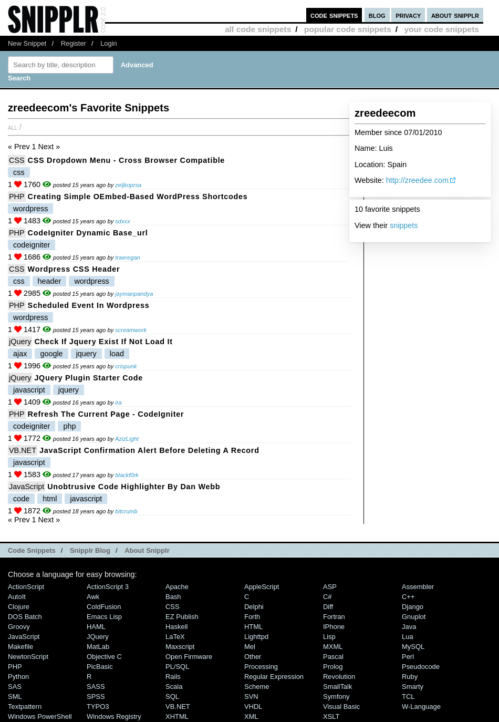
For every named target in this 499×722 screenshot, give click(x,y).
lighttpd (256, 637)
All (12, 127)
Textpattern (24, 706)
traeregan (127, 257)
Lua (407, 637)
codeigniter (31, 245)
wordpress (30, 208)
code (21, 498)
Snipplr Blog (90, 550)
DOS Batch (25, 617)
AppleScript (261, 587)
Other (252, 657)
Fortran (334, 617)
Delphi (254, 607)
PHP (17, 196)
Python (18, 676)
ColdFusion (104, 607)
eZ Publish (182, 617)
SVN (251, 696)
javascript (29, 390)
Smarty (412, 686)
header (49, 281)
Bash (173, 597)
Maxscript (179, 647)
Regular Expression (274, 676)
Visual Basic (341, 706)
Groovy (19, 627)
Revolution (339, 676)
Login (108, 43)
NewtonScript (28, 657)
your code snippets (441, 29)
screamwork (131, 330)
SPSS (96, 696)
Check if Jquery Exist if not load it (103, 341)
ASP (330, 587)
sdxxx (122, 221)
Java (409, 627)
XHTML (177, 716)
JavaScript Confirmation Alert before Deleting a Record (149, 450)
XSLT (331, 716)
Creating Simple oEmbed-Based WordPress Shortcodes (138, 196)
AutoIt (17, 597)
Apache (177, 587)
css (19, 172)
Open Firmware (188, 657)
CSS (17, 160)
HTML (253, 627)
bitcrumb (126, 511)
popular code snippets (347, 29)
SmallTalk (337, 686)
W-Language (421, 706)
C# (327, 597)
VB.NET (22, 450)
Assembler (418, 587)
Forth (252, 617)
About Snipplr (147, 550)
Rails (173, 676)
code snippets (334, 15)
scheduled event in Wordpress (89, 305)
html (50, 498)
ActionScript (26, 587)
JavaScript (26, 486)
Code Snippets (32, 550)
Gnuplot (413, 617)
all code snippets (258, 29)
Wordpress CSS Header (74, 269)
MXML (332, 647)
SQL (172, 696)
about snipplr (455, 15)
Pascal (333, 657)
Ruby (410, 676)
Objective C (104, 657)
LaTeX (175, 637)
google (51, 353)
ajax (20, 353)
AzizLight (127, 439)
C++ (408, 597)
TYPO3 (98, 706)
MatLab (98, 647)
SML (15, 696)
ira (118, 402)
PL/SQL (177, 667)
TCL (408, 696)
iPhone (334, 627)
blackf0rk (126, 475)
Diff (328, 607)
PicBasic (100, 667)
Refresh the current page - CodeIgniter (106, 414)
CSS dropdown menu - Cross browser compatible (126, 160)
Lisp (329, 637)
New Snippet (27, 43)
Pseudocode (421, 667)
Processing (261, 667)
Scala (173, 686)
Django (412, 607)
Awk (93, 597)
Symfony (336, 696)
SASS (96, 686)
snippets (404, 225)
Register (73, 43)
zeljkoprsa (128, 185)
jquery (86, 353)
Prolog (332, 667)
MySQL (413, 647)
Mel (249, 647)
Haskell (176, 627)
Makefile (20, 647)
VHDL (253, 706)
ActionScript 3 (108, 587)
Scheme (256, 686)
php (69, 426)
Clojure (18, 607)
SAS (15, 686)
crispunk (126, 366)
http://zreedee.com (417, 180)
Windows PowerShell (40, 716)
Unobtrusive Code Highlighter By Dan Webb (133, 486)
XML (251, 716)
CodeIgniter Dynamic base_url (88, 233)
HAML (96, 627)
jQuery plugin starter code (88, 378)
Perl (408, 657)
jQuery (20, 341)
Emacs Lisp (104, 617)
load (117, 353)
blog (377, 15)
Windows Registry (114, 716)
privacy (408, 15)
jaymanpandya (134, 294)
